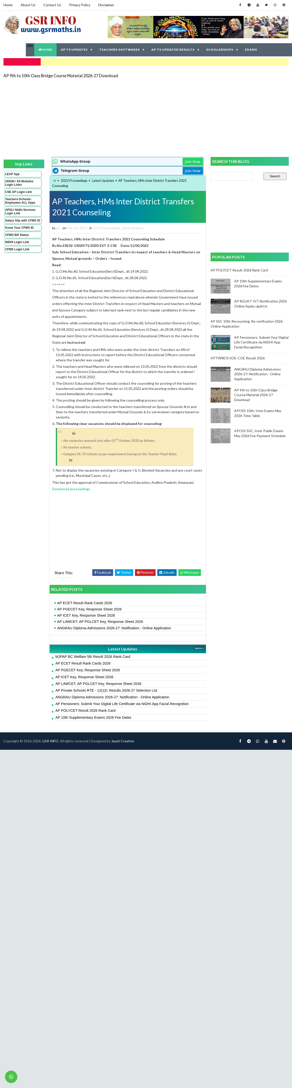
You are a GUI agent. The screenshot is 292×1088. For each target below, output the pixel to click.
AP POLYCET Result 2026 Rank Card (85, 711)
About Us (28, 5)
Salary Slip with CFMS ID (22, 220)
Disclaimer (106, 5)
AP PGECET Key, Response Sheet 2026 (89, 609)
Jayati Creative (122, 741)
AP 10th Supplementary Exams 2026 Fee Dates (93, 717)
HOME (45, 49)
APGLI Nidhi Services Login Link (20, 211)
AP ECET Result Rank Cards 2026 (84, 603)
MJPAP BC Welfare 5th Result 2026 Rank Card (92, 657)
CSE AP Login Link (18, 192)
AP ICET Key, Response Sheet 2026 (86, 615)
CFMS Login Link (17, 249)
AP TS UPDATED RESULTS (173, 49)
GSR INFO (50, 741)
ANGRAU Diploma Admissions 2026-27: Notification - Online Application (114, 628)
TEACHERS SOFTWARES (119, 49)
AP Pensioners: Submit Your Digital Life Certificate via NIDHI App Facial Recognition (122, 704)
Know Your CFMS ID (19, 227)
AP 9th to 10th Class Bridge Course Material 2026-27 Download (60, 75)
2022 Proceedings (74, 181)
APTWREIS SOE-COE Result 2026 (238, 358)
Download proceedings (71, 489)
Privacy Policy (79, 5)
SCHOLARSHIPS (219, 49)
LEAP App (12, 174)
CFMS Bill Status (17, 235)
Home (8, 5)
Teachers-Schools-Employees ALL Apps (20, 200)
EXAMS (251, 49)
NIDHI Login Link (17, 242)
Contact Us (52, 5)
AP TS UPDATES (74, 49)
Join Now (192, 161)
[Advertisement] (125, 117)
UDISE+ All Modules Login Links (19, 183)
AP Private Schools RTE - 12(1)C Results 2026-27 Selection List (106, 690)
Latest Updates (103, 181)
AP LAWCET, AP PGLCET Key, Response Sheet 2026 (100, 622)
